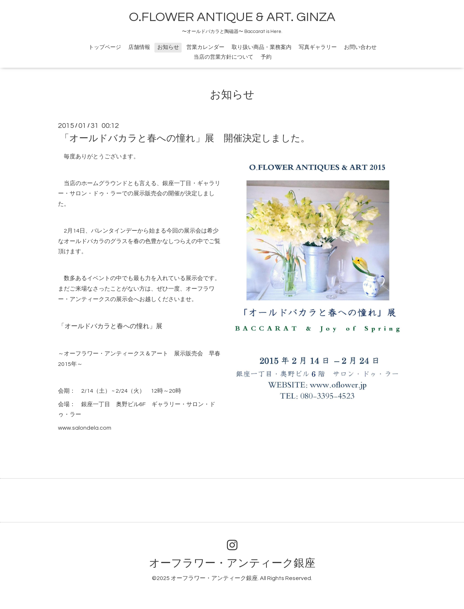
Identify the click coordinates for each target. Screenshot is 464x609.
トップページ (104, 47)
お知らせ (168, 47)
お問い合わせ (360, 47)
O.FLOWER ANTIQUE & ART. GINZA (232, 17)
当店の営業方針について (223, 57)
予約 (266, 57)
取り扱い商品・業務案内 (261, 47)
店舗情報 (139, 47)
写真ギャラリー (318, 47)
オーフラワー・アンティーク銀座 (232, 563)
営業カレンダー (205, 47)
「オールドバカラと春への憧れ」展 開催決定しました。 (185, 138)
